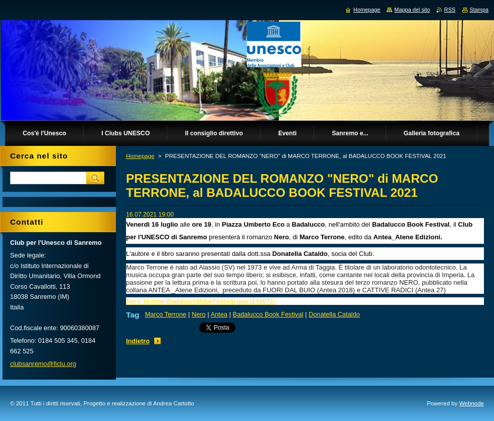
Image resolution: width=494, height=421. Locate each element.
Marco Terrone (165, 314)
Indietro (138, 341)
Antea (219, 314)
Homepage (140, 156)
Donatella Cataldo (334, 314)
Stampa (479, 10)
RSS (449, 10)
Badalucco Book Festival (268, 314)
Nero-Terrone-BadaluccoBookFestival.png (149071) (201, 301)
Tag (132, 314)
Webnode (471, 403)
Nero (199, 314)
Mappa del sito (412, 10)
